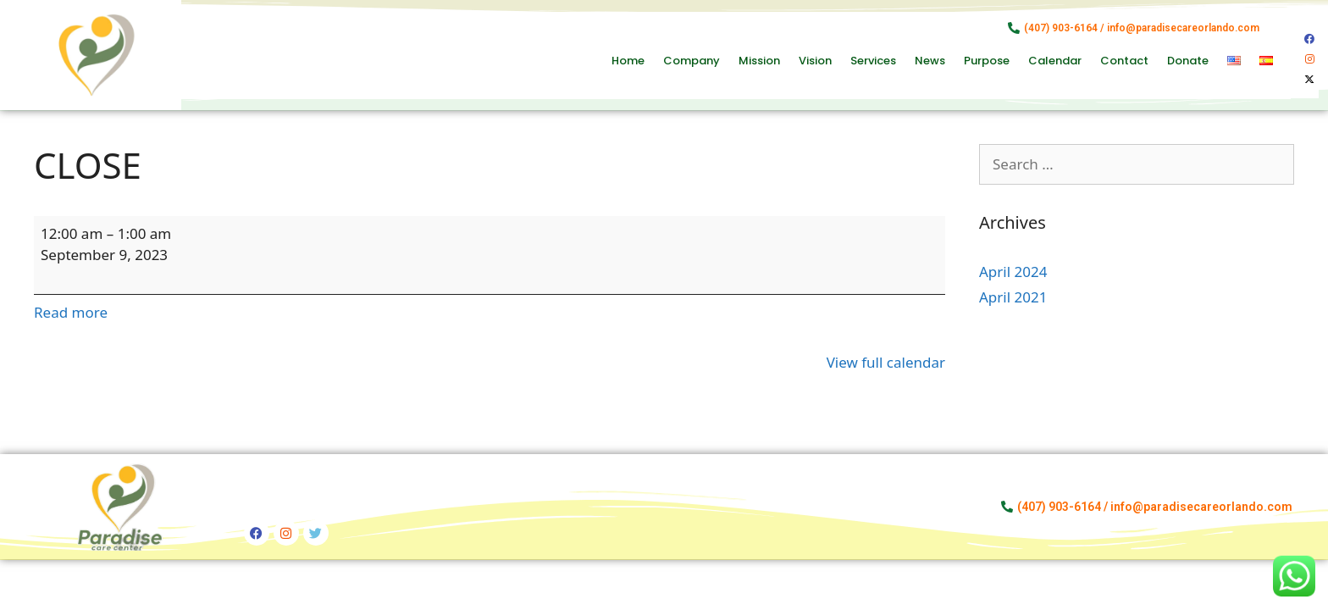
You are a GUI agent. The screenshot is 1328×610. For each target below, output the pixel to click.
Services (873, 61)
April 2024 (1013, 271)
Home (628, 61)
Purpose (987, 61)
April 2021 (1013, 297)
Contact (1124, 61)
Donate (1188, 61)
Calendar (1055, 61)
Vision (815, 61)
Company (691, 61)
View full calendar (886, 362)
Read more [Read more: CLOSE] (71, 312)
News (930, 61)
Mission (759, 61)
